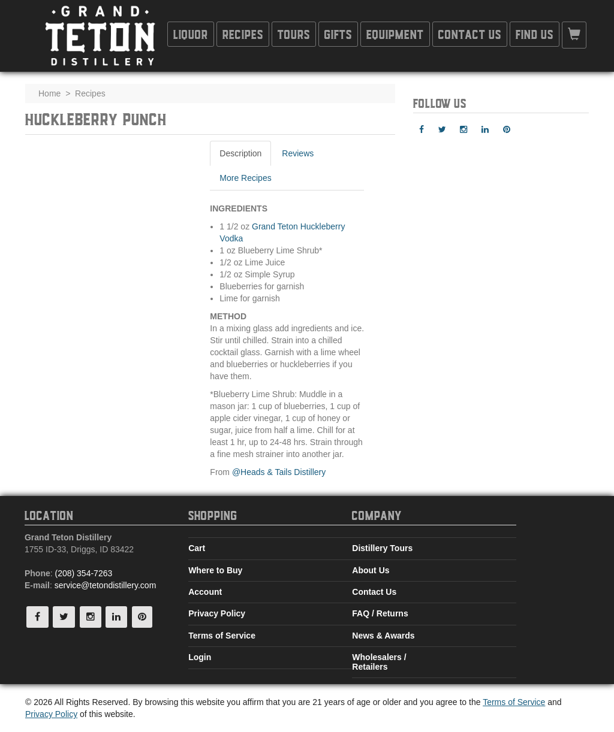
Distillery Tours (382, 548)
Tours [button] (294, 33)
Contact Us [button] (469, 33)
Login (199, 657)
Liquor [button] (190, 33)
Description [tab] (240, 153)
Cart (196, 548)
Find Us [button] (534, 33)
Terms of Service (221, 635)
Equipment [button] (395, 33)
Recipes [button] (242, 33)
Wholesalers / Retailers (379, 661)
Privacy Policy (216, 613)
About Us (370, 570)
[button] (574, 35)
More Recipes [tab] (245, 178)
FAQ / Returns (380, 613)
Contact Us (374, 592)
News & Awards (383, 635)
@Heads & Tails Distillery (279, 472)
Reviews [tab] (298, 153)
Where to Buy (215, 570)
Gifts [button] (338, 33)
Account (205, 592)
